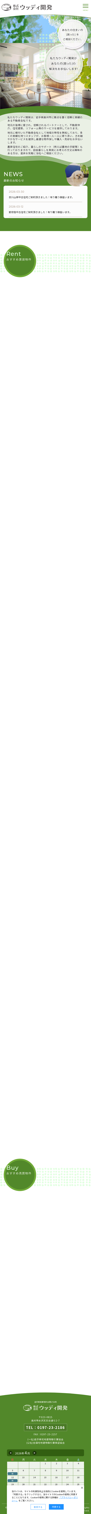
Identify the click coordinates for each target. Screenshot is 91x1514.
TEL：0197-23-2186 (45, 1427)
